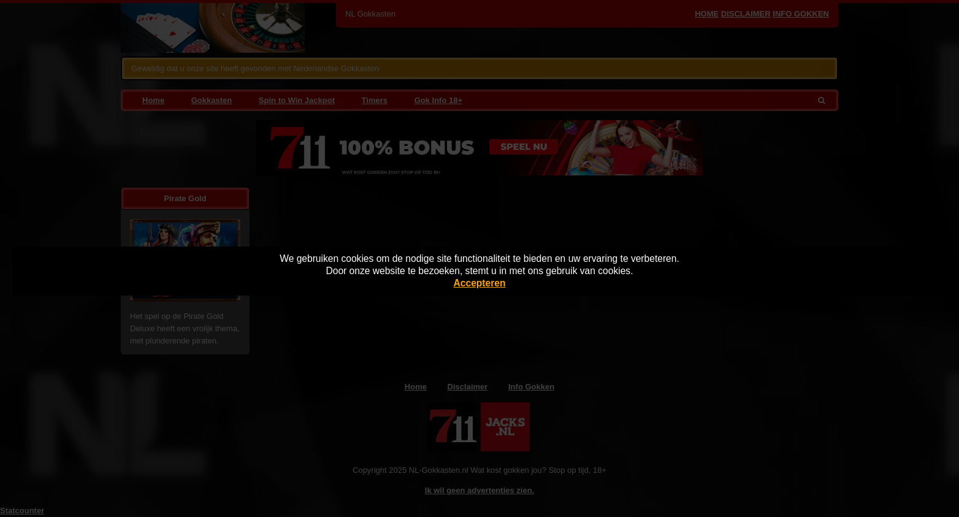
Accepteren (480, 283)
